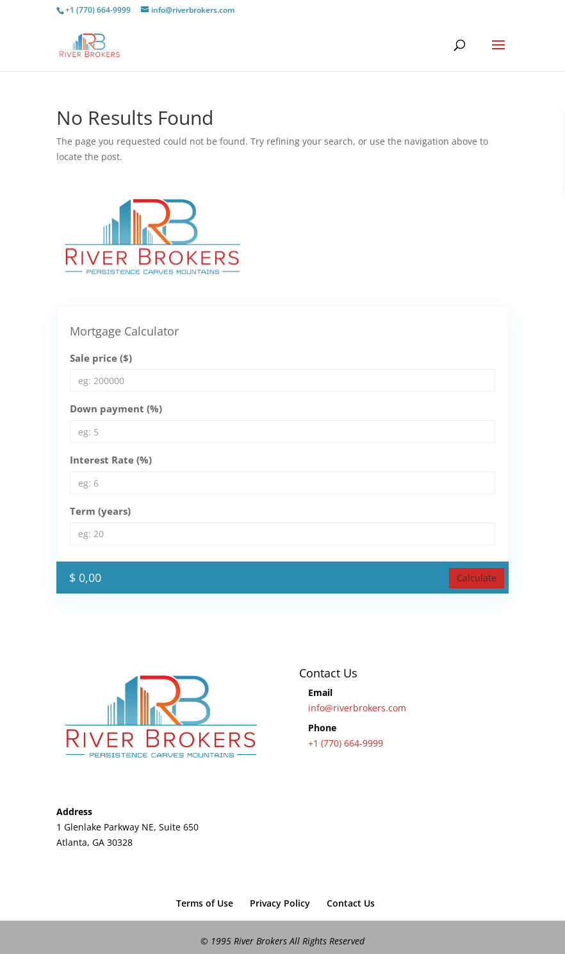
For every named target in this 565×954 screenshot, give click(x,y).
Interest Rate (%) (111, 459)
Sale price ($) (101, 358)
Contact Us (351, 903)
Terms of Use (204, 903)
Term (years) (100, 511)
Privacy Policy (280, 903)
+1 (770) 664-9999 (345, 743)
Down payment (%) (116, 408)
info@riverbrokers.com (357, 708)
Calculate (476, 578)
